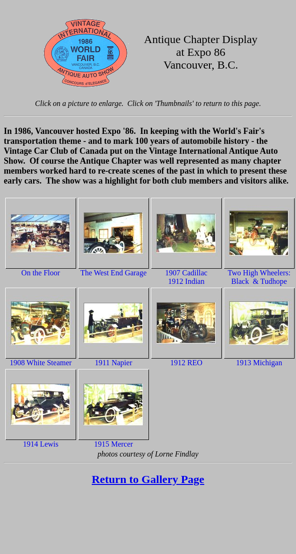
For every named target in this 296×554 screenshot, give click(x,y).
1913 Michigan (259, 363)
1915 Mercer (113, 444)
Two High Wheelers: (259, 273)
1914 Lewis (40, 444)
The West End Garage (113, 273)
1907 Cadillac (186, 273)
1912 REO (186, 363)
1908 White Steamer (40, 363)
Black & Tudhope (259, 281)
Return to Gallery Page (148, 479)
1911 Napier (113, 363)
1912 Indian (186, 281)
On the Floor (40, 273)
